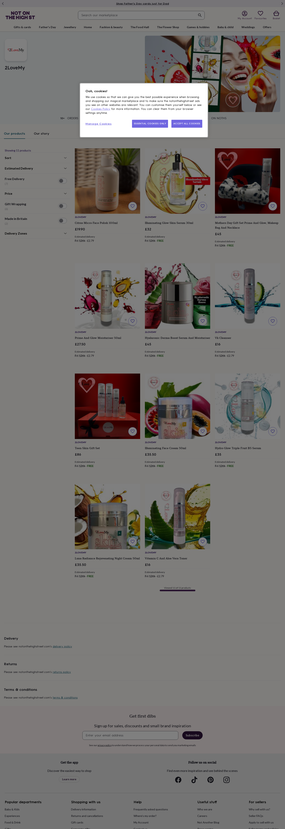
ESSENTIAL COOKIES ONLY (150, 123)
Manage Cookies (99, 124)
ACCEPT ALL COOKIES (186, 123)
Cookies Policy (100, 108)
